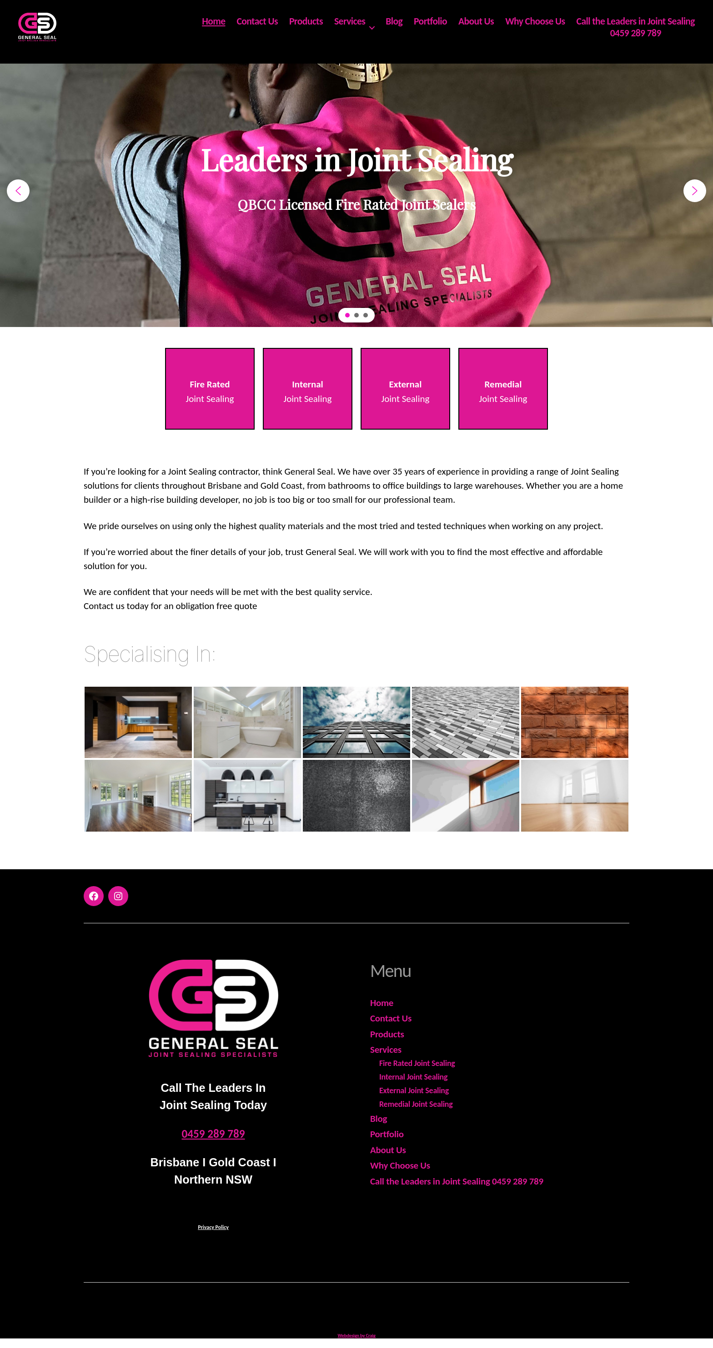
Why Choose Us (535, 27)
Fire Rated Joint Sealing (417, 1063)
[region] (356, 191)
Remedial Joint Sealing (416, 1104)
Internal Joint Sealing (413, 1077)
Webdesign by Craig (356, 1335)
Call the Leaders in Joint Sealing (636, 27)
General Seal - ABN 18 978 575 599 (368, 1307)
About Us (476, 27)
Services (349, 27)
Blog (394, 27)
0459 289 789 (635, 39)
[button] (18, 190)
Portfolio (430, 27)
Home (213, 27)
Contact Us (257, 27)
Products (306, 27)
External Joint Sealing (414, 1090)
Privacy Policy (213, 1227)
